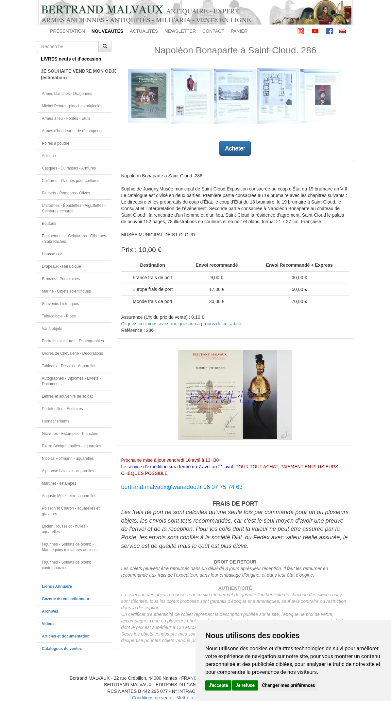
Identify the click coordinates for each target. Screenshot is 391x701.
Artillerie (49, 155)
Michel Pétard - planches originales (72, 106)
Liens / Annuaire (57, 586)
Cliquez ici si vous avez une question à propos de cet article (181, 323)
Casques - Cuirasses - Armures (69, 168)
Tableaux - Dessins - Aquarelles (69, 366)
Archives (50, 611)
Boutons (49, 223)
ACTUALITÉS (144, 31)
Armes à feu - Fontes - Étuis (66, 118)
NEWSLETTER (180, 31)
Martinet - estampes (59, 483)
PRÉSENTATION (67, 31)
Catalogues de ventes (62, 648)
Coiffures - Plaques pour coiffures (70, 180)
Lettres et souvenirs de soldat (67, 396)
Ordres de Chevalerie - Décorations (72, 353)
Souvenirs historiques (60, 303)
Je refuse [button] (245, 685)
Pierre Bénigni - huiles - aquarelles (71, 446)
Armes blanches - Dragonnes (67, 93)
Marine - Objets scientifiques (66, 291)
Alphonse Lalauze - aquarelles (68, 471)
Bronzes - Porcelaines (61, 279)
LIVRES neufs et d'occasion (71, 59)
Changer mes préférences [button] (288, 685)
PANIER (239, 31)
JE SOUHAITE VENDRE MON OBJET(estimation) (76, 74)
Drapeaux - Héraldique (61, 266)
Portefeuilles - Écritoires (62, 408)
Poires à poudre (55, 143)
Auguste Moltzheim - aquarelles (69, 496)
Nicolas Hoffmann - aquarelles (68, 458)
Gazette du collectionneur (65, 599)
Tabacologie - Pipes (59, 316)
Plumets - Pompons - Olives (66, 193)
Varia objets (52, 328)
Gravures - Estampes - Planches (70, 433)
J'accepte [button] (218, 685)
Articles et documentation (66, 636)
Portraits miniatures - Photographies (73, 341)
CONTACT (213, 31)
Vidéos (48, 623)
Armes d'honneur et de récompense (73, 131)
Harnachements (55, 421)
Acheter (235, 148)
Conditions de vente (152, 697)
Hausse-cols (52, 254)
